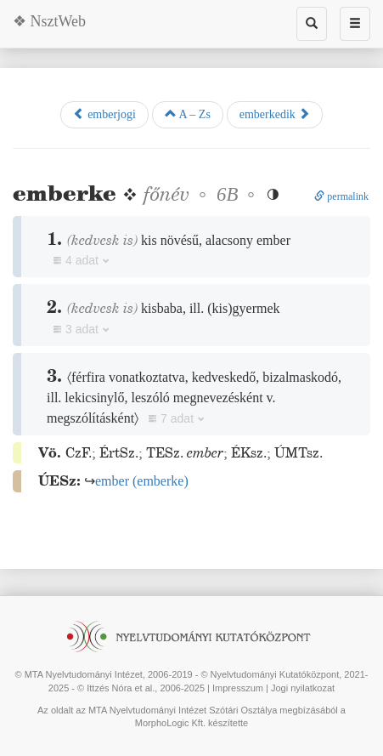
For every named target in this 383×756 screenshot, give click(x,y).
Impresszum (237, 688)
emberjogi (104, 114)
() (142, 481)
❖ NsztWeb (49, 21)
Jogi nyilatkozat (303, 688)
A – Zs (188, 114)
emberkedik (275, 114)
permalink (341, 196)
